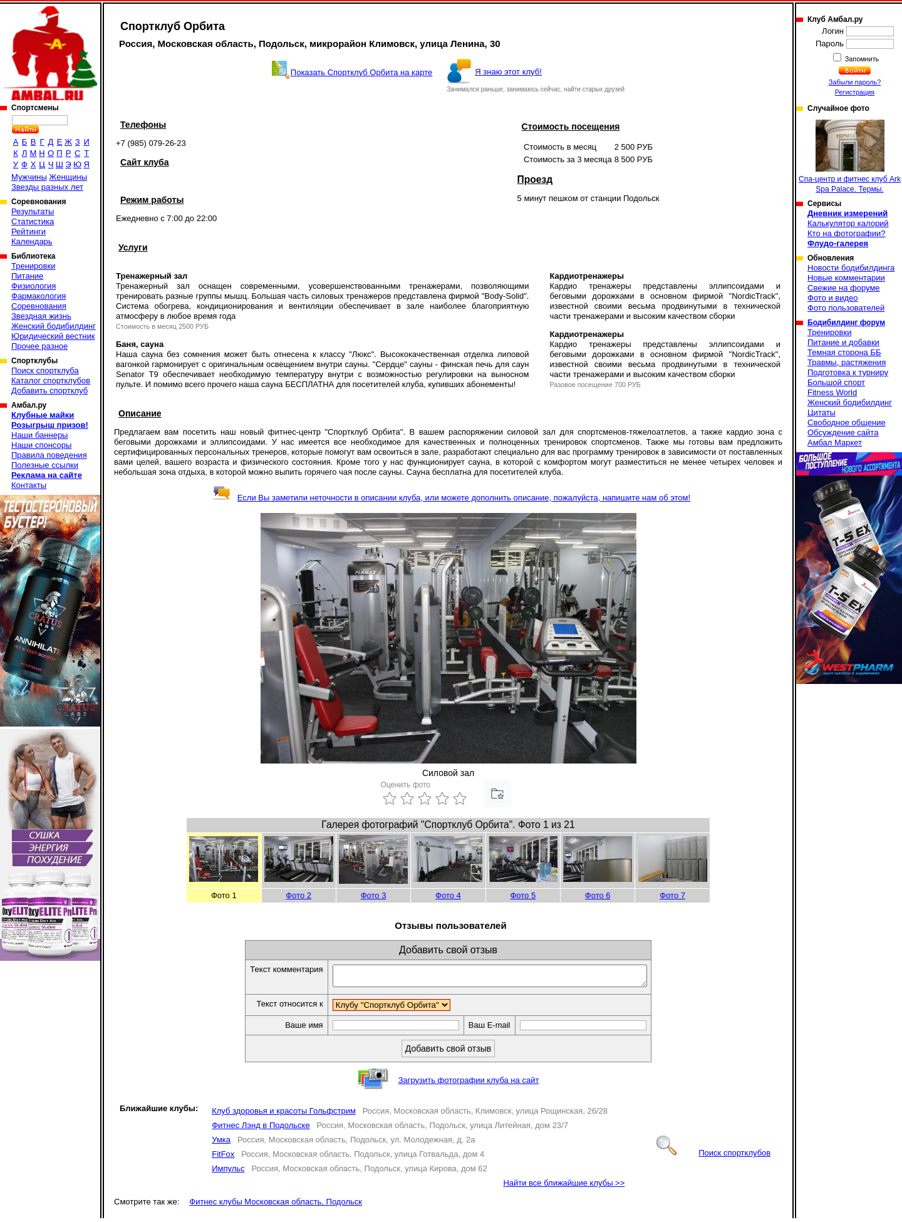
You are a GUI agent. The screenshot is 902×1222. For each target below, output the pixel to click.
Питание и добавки (843, 342)
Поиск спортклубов (713, 1156)
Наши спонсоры (41, 445)
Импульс (228, 1172)
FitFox (223, 1157)
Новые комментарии (846, 277)
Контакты (28, 485)
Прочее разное (39, 346)
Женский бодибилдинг (53, 326)
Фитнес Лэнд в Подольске (260, 1129)
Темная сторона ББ (844, 352)
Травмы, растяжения (846, 362)
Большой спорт (836, 382)
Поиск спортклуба (45, 370)
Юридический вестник (53, 336)
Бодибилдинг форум (846, 322)
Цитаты (821, 412)
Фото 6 (598, 895)
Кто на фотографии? (846, 233)
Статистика (32, 221)
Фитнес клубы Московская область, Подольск (275, 1205)
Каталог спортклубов (50, 380)
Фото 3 (373, 895)
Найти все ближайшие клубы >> (564, 1186)
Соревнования (38, 306)
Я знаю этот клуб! (508, 71)
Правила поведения (49, 455)
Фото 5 (523, 895)
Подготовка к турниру (847, 372)
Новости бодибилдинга (850, 267)
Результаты (32, 211)
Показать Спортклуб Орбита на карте (361, 72)
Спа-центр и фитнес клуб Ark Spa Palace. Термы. (850, 157)
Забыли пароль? (855, 82)
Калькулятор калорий (848, 223)
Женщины (68, 177)
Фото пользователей (845, 308)
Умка (221, 1143)
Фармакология (38, 296)
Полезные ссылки (44, 465)
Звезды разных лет (47, 187)
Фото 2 (298, 895)
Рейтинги (28, 231)
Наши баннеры (39, 435)
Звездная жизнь (41, 316)
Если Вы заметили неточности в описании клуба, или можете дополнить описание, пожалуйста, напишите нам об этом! (451, 497)
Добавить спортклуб (49, 390)
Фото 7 (672, 895)
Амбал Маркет (834, 442)
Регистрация (854, 92)
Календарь (32, 241)
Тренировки (33, 266)
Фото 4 (448, 895)
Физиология (33, 286)
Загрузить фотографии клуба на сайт (468, 1084)
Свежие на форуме (843, 288)
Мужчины (29, 177)
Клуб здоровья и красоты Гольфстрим (284, 1114)
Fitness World (832, 392)
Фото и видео (832, 298)
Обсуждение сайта (842, 432)
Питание (27, 276)
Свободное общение (846, 422)
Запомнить (861, 59)
